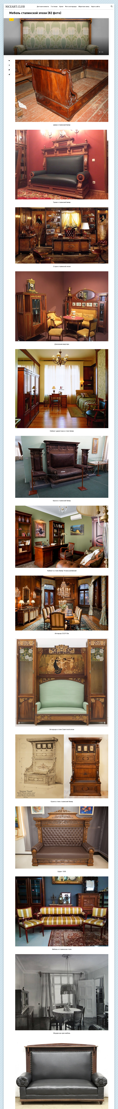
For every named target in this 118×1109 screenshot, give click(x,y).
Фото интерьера (71, 6)
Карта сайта (95, 6)
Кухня (61, 6)
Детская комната (43, 6)
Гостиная (54, 6)
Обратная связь (83, 6)
